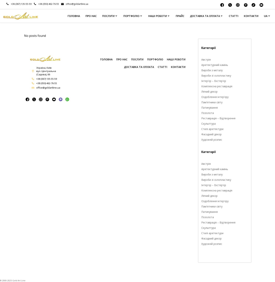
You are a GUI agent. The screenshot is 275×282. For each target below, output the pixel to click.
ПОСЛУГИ (110, 16)
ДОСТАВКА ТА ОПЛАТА (206, 16)
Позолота (207, 113)
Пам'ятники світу (212, 102)
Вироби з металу (212, 70)
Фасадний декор (211, 134)
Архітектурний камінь (214, 65)
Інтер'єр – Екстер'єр (213, 81)
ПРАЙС (180, 16)
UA (267, 16)
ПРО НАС (91, 16)
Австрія (206, 59)
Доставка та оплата (139, 67)
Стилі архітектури (212, 129)
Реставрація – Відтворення (218, 118)
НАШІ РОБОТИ (159, 16)
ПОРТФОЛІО (133, 16)
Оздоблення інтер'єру (215, 97)
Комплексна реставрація (216, 86)
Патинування (209, 107)
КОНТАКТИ (251, 16)
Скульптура (208, 123)
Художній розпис (211, 139)
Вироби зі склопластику (216, 75)
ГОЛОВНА (74, 16)
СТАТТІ (233, 16)
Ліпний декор (209, 91)
